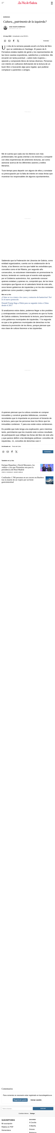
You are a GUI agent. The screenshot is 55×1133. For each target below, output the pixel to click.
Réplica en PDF (7, 1127)
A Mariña (32, 1126)
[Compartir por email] (9, 41)
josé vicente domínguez (17, 26)
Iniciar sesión (36, 1100)
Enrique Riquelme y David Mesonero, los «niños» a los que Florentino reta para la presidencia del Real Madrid (18, 467)
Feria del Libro (16, 446)
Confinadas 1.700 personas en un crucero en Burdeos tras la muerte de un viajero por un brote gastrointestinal (23, 479)
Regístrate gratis (20, 1100)
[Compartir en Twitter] (18, 41)
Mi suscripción (7, 1123)
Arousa (32, 1129)
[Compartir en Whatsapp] (5, 41)
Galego (32, 1113)
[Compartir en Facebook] (13, 41)
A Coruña (32, 1122)
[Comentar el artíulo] (46, 40)
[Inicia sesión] (51, 3)
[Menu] (3, 3)
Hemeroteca (6, 1130)
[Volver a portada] (28, 3)
